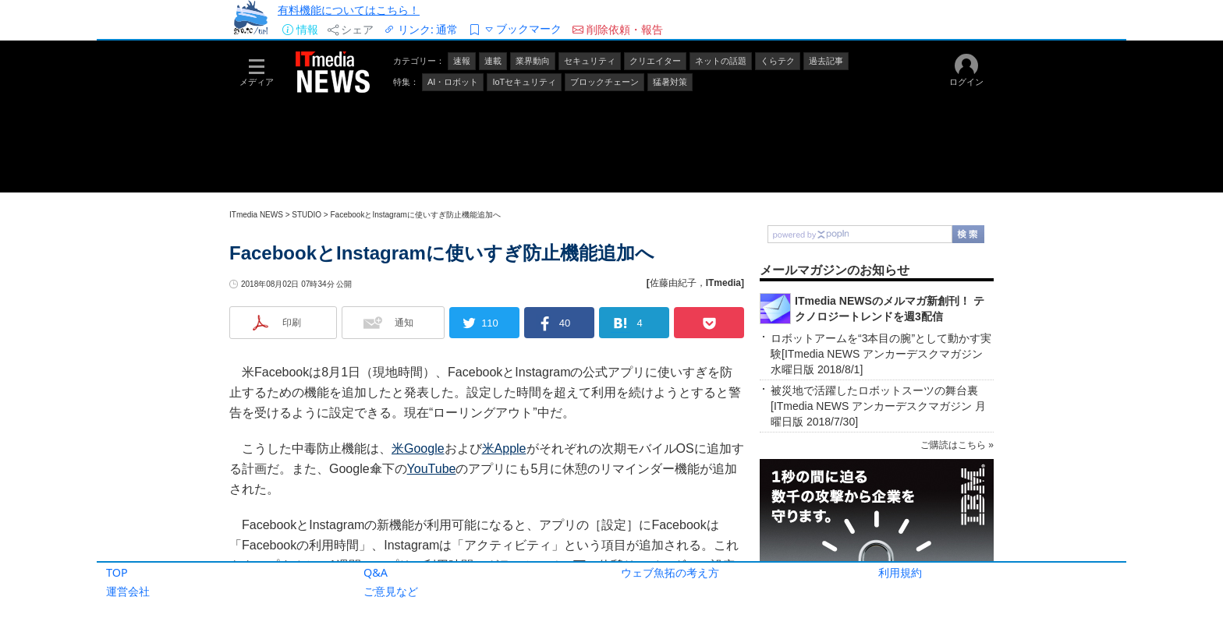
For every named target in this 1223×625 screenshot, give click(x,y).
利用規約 (900, 572)
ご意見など (390, 591)
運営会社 (128, 591)
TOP (117, 572)
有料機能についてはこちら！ (349, 9)
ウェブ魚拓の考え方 (670, 572)
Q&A (375, 572)
